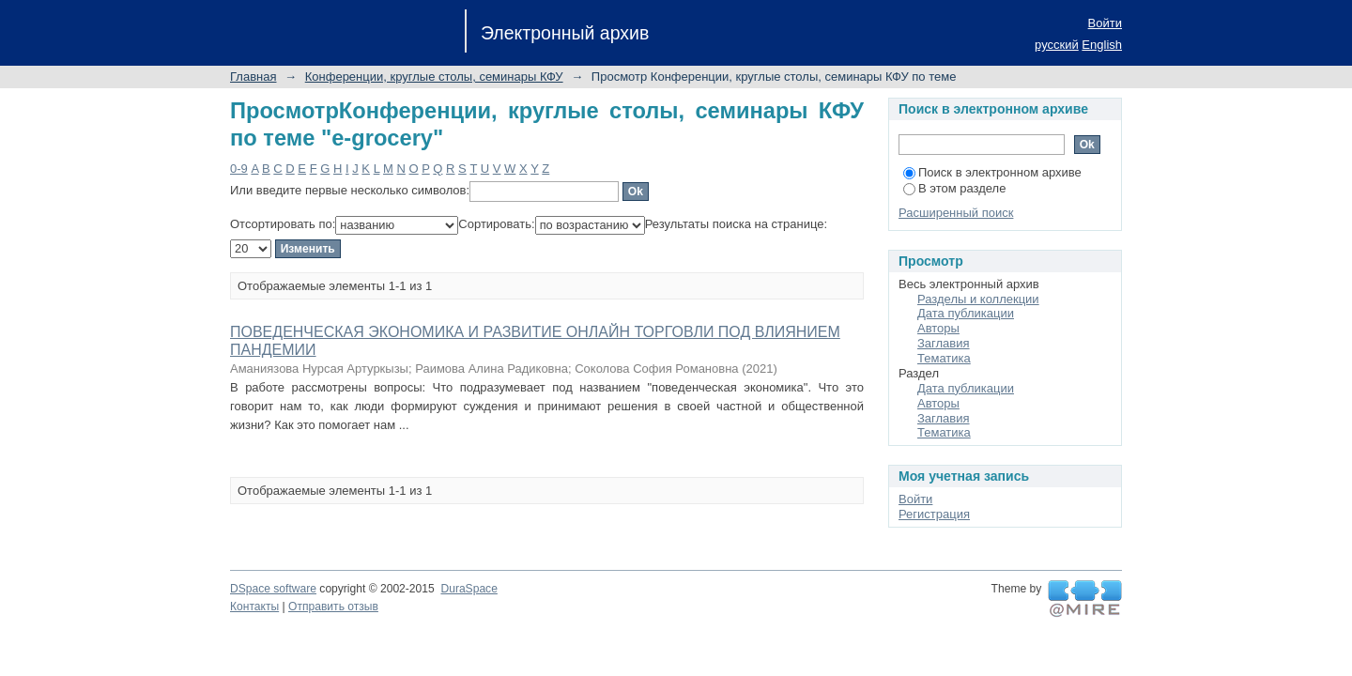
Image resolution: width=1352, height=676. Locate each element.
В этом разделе (954, 188)
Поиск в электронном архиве (992, 172)
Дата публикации (965, 313)
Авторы (938, 328)
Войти (1105, 23)
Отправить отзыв (333, 606)
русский (1057, 45)
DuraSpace (468, 588)
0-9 (239, 168)
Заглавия (943, 343)
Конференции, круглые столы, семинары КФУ (434, 76)
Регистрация (934, 514)
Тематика (944, 358)
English (1102, 45)
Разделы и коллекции (978, 299)
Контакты (254, 606)
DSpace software (273, 588)
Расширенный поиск (956, 213)
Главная (253, 76)
